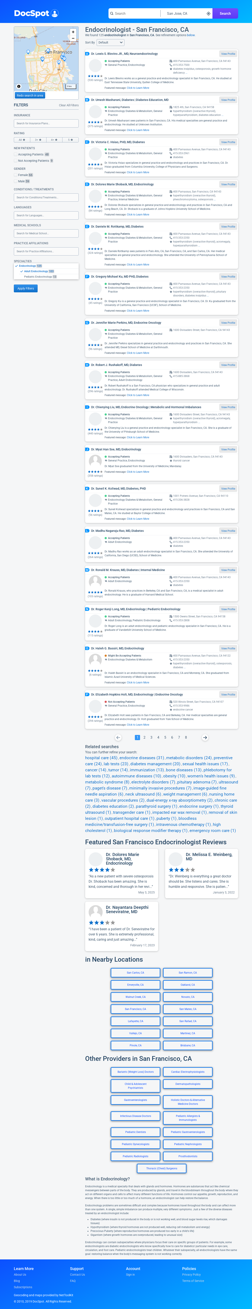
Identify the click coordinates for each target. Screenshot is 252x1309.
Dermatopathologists (187, 1084)
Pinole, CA (136, 1045)
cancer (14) (95, 770)
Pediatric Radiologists (135, 1156)
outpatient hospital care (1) (130, 818)
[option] (49, 266)
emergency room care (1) (213, 830)
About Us (20, 1274)
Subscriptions (23, 1287)
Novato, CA (188, 996)
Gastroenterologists (135, 1100)
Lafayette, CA (135, 1021)
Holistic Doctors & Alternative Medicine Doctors (188, 1102)
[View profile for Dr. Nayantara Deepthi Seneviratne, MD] (121, 926)
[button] (110, 42)
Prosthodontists (188, 1156)
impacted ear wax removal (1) (179, 812)
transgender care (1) (131, 812)
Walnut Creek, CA (136, 996)
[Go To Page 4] (158, 737)
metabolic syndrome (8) (107, 782)
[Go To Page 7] (178, 737)
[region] (46, 59)
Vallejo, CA (135, 1033)
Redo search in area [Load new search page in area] (30, 95)
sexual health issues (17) (205, 764)
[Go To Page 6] (172, 737)
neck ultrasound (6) (143, 794)
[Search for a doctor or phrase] (134, 13)
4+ (54, 140)
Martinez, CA (187, 1033)
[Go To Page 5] (165, 737)
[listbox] (46, 271)
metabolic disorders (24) (189, 758)
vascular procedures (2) (123, 800)
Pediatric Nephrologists (188, 1144)
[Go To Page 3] (151, 737)
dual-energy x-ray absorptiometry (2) (180, 800)
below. (191, 35)
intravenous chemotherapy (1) (183, 824)
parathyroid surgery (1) (156, 806)
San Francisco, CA (135, 1009)
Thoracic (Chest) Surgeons (161, 1168)
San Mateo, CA (187, 1009)
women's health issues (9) (211, 776)
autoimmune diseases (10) (136, 776)
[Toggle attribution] (18, 86)
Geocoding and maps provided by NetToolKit (43, 1295)
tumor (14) (118, 770)
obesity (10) (174, 776)
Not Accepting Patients (33, 161)
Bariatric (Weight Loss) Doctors (136, 1071)
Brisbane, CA (187, 1045)
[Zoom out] (73, 38)
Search (225, 13)
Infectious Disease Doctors (135, 1116)
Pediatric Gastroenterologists (188, 1132)
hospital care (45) (101, 758)
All (22, 140)
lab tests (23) (116, 764)
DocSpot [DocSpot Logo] (35, 12)
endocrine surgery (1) (199, 806)
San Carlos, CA (135, 972)
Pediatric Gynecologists (135, 1144)
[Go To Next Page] (205, 737)
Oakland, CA (188, 984)
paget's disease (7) (110, 788)
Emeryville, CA (135, 984)
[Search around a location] (186, 13)
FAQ (73, 1281)
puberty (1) (166, 818)
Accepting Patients (31, 154)
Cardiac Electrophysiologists (187, 1071)
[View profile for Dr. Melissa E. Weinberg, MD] (201, 873)
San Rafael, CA (187, 1021)
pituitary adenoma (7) (197, 782)
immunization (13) (147, 770)
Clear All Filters (69, 105)
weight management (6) (185, 794)
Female (23, 175)
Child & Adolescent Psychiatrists (136, 1085)
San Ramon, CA (188, 972)
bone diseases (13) (184, 770)
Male (22, 181)
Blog (17, 1281)
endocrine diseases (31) (142, 758)
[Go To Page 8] (185, 737)
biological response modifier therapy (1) (151, 830)
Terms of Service (193, 1281)
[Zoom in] (73, 32)
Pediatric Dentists (135, 1132)
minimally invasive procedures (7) (160, 788)
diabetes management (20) (155, 764)
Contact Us (77, 1274)
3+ (38, 140)
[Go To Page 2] (144, 737)
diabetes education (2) (113, 806)
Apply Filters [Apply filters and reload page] (26, 288)
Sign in (130, 1274)
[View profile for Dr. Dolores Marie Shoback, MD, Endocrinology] (121, 873)
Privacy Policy (191, 1274)
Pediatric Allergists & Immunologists (188, 1118)
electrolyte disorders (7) (153, 782)
